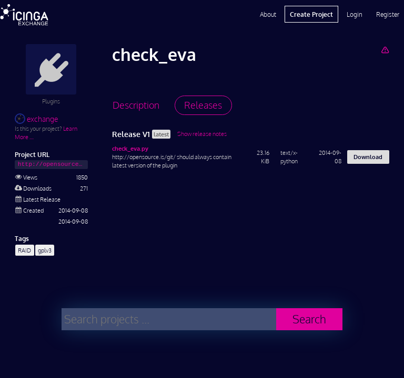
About (268, 14)
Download (368, 156)
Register (387, 14)
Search (309, 319)
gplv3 (45, 250)
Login (354, 14)
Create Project (311, 14)
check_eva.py (130, 148)
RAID (24, 250)
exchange (36, 118)
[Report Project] (384, 49)
